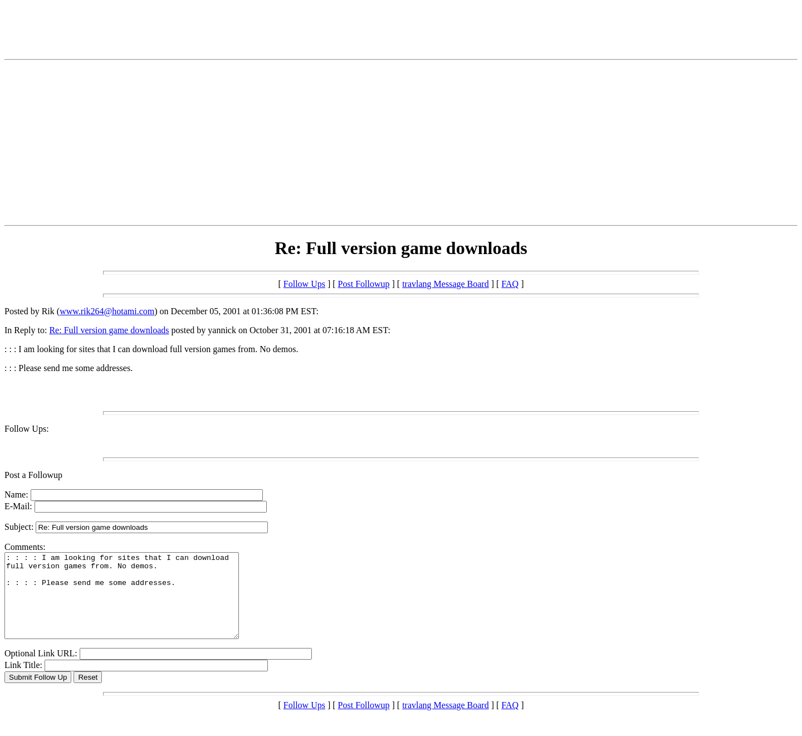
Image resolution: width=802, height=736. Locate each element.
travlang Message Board (445, 284)
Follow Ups (304, 284)
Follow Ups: (26, 428)
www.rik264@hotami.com (107, 311)
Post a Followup (33, 475)
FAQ (510, 284)
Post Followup (364, 284)
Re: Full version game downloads (109, 330)
